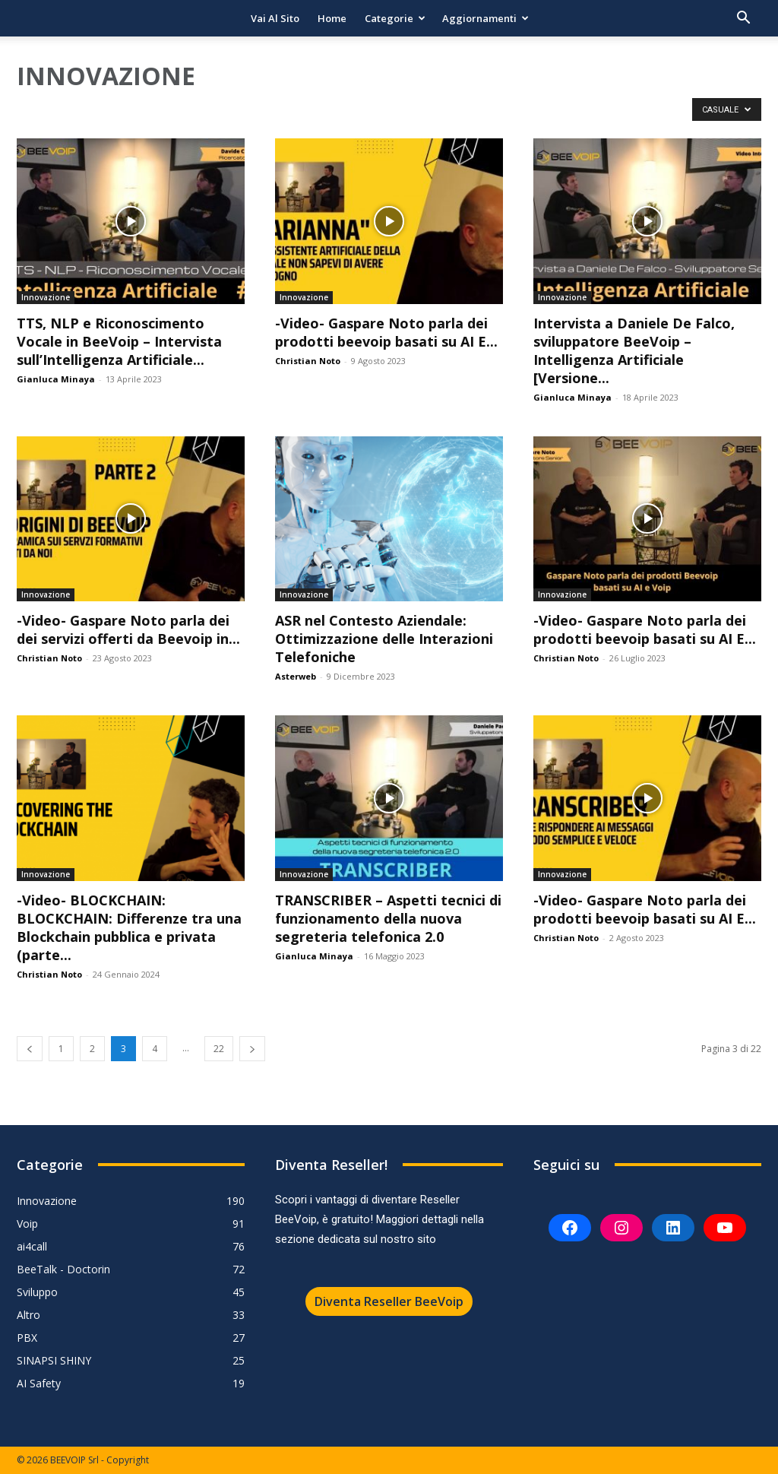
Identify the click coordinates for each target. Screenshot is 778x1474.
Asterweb (295, 676)
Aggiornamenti (485, 18)
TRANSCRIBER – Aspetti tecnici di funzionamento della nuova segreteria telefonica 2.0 (388, 918)
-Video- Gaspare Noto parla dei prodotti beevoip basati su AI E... (386, 332)
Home (332, 18)
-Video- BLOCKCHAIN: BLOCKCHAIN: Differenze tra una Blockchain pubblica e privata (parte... (129, 927)
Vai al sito (275, 18)
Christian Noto (307, 360)
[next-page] (252, 1048)
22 (218, 1048)
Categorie (395, 18)
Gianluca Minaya (56, 379)
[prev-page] (30, 1048)
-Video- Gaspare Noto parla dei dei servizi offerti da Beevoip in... (128, 629)
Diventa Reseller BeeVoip (389, 1301)
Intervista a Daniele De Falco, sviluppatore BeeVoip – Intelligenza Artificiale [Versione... (634, 350)
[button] (743, 19)
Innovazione (45, 297)
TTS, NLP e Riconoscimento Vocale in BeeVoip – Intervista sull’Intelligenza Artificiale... (119, 341)
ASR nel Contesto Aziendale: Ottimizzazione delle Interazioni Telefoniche (384, 638)
